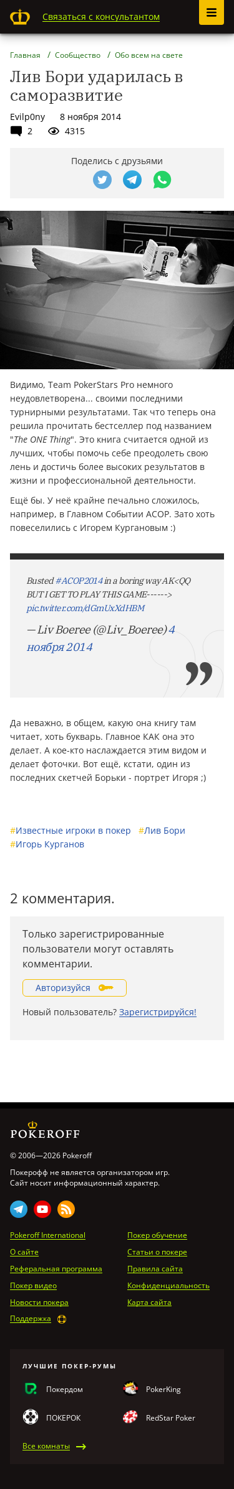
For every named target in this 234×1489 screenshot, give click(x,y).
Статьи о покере (157, 1252)
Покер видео (33, 1286)
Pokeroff (20, 17)
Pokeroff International (47, 1235)
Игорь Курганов (47, 844)
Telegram (18, 1209)
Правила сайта (155, 1269)
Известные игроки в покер (70, 830)
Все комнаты (46, 1446)
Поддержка (30, 1319)
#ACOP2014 (78, 580)
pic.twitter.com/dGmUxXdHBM (85, 608)
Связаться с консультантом (101, 16)
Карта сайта (149, 1302)
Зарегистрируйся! (158, 1012)
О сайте (24, 1252)
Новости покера (39, 1302)
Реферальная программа (56, 1269)
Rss (66, 1209)
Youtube (42, 1209)
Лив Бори (162, 830)
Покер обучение (157, 1235)
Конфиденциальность (168, 1286)
